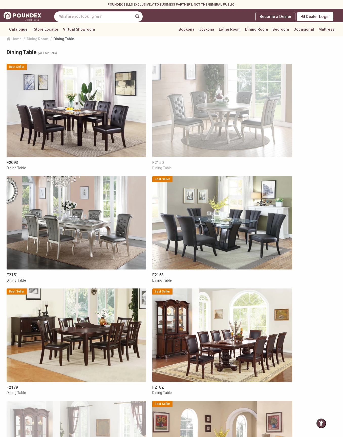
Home (14, 49)
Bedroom (280, 31)
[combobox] (103, 16)
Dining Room (256, 31)
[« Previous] (144, 351)
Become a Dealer (275, 16)
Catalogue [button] (18, 31)
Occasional (303, 31)
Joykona (206, 31)
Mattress (326, 31)
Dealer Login (316, 16)
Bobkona (187, 31)
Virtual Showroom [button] (79, 31)
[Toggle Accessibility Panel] (321, 423)
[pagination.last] (195, 351)
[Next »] (185, 351)
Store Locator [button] (46, 31)
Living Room (230, 31)
